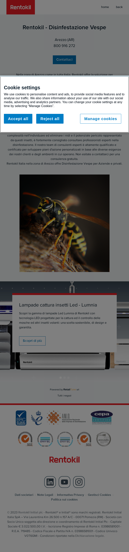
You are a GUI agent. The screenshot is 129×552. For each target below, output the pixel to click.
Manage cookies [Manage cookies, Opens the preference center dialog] (100, 119)
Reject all (49, 119)
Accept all (18, 119)
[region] (64, 104)
